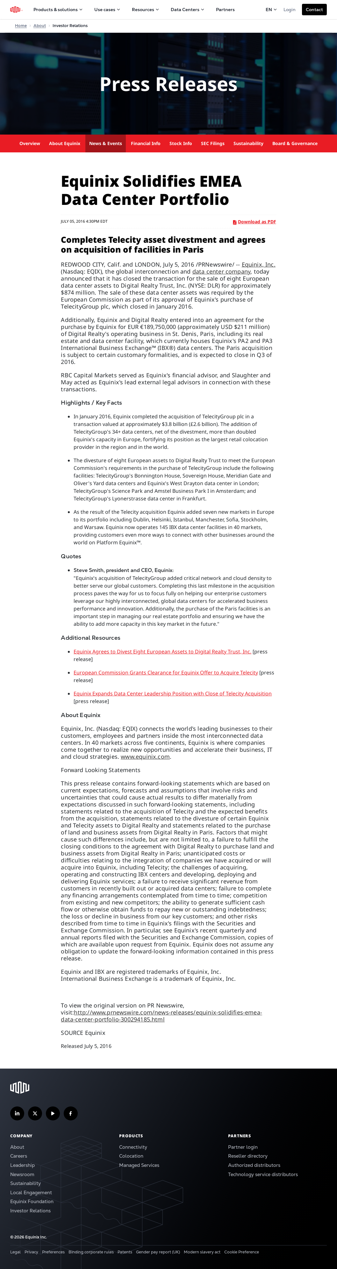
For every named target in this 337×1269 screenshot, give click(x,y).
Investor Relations (30, 1211)
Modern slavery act (202, 1252)
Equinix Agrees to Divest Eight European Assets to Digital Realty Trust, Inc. (162, 651)
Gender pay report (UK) (158, 1252)
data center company (221, 271)
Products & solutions (58, 9)
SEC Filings (213, 143)
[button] (314, 9)
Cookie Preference (241, 1252)
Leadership (22, 1165)
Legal (15, 1252)
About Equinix (64, 143)
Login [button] (289, 9)
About (17, 1147)
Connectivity (133, 1147)
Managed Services (139, 1165)
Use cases (107, 9)
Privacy (31, 1252)
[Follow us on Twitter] (35, 1113)
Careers (18, 1156)
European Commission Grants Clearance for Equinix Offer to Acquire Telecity (166, 672)
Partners (225, 9)
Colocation (131, 1156)
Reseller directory (248, 1156)
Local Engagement (31, 1192)
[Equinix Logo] (16, 9)
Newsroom (22, 1174)
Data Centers (187, 9)
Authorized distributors (254, 1165)
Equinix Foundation (32, 1201)
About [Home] (39, 25)
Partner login (243, 1147)
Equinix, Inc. (259, 264)
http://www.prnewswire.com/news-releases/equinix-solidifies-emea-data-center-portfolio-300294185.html (161, 1015)
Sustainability (248, 143)
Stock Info (180, 143)
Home (21, 25)
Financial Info (146, 143)
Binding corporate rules (91, 1252)
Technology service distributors (263, 1174)
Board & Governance (295, 143)
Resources (145, 9)
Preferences (53, 1252)
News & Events (105, 143)
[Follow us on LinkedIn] (17, 1113)
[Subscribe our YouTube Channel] (53, 1113)
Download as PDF (254, 222)
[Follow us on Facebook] (71, 1113)
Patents (125, 1252)
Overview (29, 143)
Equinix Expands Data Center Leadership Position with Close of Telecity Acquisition (173, 693)
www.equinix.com (145, 756)
